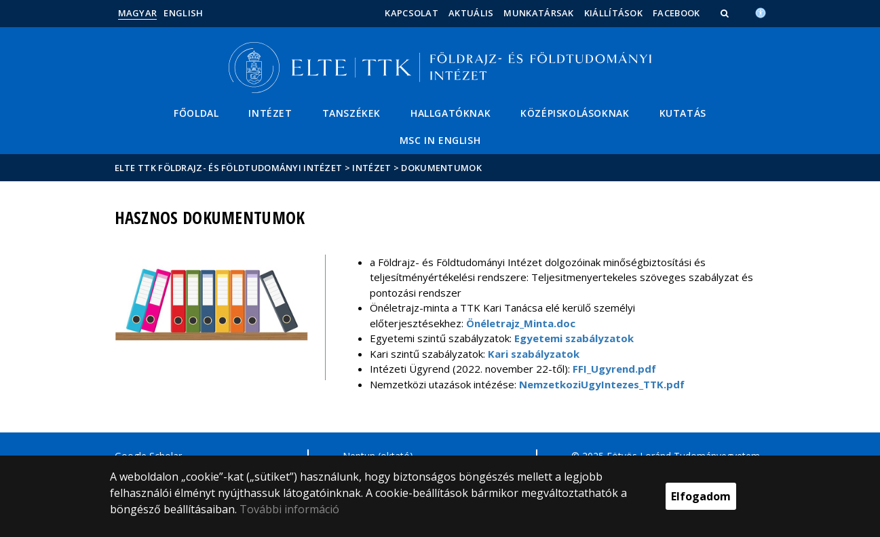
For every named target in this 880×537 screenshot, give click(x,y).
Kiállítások (613, 13)
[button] (726, 13)
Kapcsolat (411, 13)
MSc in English (440, 140)
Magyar (137, 13)
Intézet (270, 113)
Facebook (676, 13)
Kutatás (682, 113)
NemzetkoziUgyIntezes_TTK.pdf (602, 384)
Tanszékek (351, 113)
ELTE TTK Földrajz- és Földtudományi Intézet (229, 168)
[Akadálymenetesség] (760, 11)
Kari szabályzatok (533, 353)
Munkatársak (538, 13)
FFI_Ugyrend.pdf (614, 368)
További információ (289, 509)
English (183, 13)
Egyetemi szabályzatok (574, 338)
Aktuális (470, 13)
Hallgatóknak (450, 113)
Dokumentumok (441, 168)
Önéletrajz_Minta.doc (520, 323)
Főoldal (196, 113)
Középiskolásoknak (574, 113)
